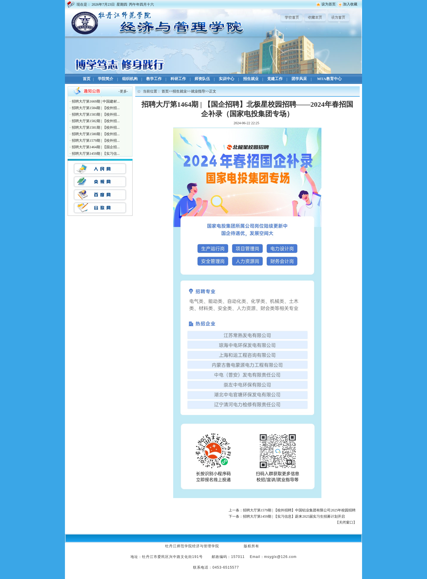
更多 (123, 91)
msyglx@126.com (280, 557)
